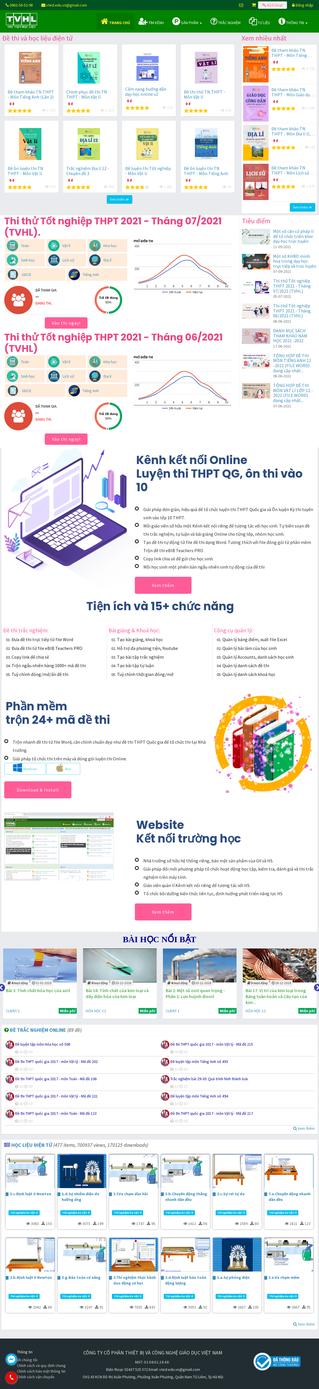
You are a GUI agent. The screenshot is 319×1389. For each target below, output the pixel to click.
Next (316, 986)
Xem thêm (163, 585)
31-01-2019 (38, 983)
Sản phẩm (187, 21)
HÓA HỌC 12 (92, 1010)
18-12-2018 (276, 983)
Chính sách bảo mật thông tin (41, 1371)
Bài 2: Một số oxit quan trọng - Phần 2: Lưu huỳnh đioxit (191, 993)
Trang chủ (115, 21)
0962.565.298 (35, 1377)
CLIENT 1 (10, 1010)
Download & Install (38, 790)
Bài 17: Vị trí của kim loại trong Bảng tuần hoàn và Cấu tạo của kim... (271, 996)
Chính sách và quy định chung (41, 1365)
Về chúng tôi (27, 1359)
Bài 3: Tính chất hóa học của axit (35, 990)
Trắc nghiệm (225, 21)
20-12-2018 (117, 983)
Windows (25, 767)
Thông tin (293, 21)
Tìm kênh (151, 21)
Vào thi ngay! (66, 323)
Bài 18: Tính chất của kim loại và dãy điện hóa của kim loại (113, 993)
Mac (63, 767)
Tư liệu (259, 21)
